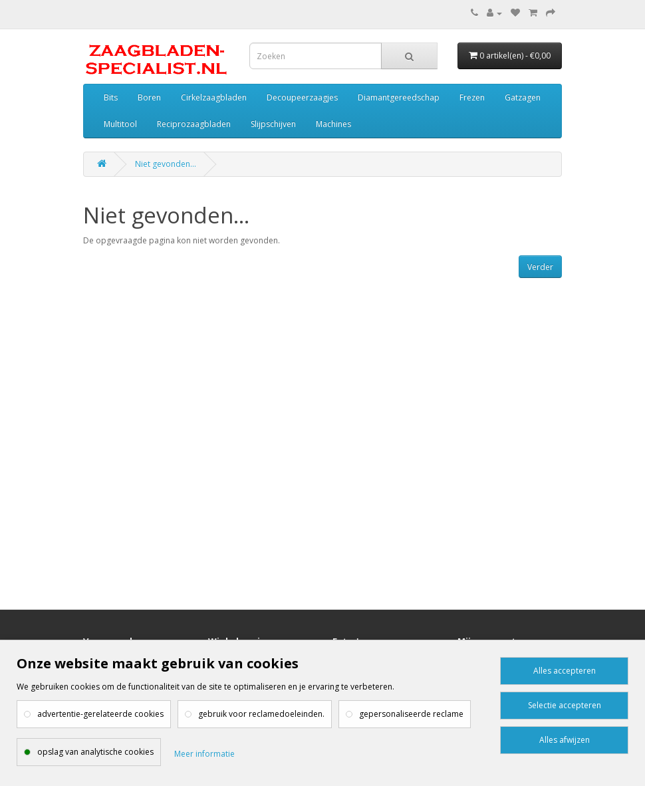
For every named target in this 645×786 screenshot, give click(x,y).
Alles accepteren (564, 670)
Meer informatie (204, 753)
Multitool (120, 124)
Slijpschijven (273, 124)
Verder (540, 267)
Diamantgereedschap (399, 97)
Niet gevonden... (165, 164)
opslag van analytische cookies (95, 751)
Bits (111, 97)
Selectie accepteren (564, 705)
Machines (333, 124)
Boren (149, 97)
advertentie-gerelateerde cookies (100, 714)
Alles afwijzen (564, 739)
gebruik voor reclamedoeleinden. (261, 714)
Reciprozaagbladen (194, 124)
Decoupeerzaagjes (302, 97)
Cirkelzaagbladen (214, 97)
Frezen (472, 97)
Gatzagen (523, 97)
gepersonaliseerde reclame (411, 714)
